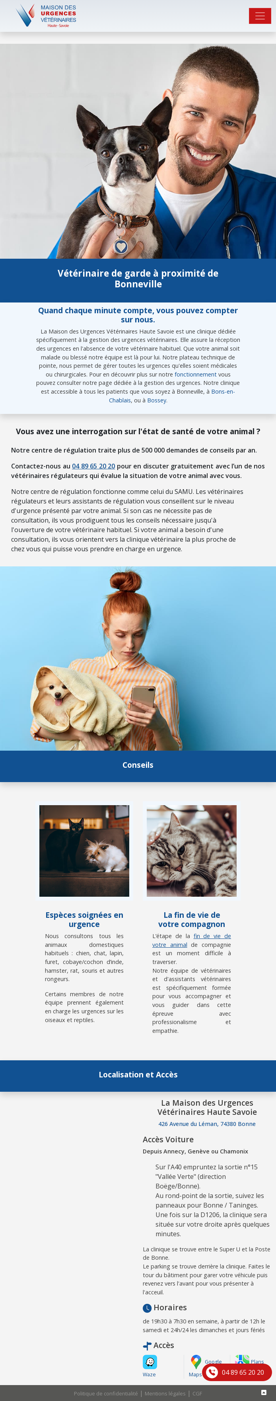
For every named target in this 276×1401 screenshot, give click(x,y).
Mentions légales (165, 1393)
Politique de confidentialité (106, 1393)
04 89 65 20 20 (243, 1372)
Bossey (156, 400)
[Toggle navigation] (260, 16)
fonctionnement (196, 374)
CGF (197, 1393)
